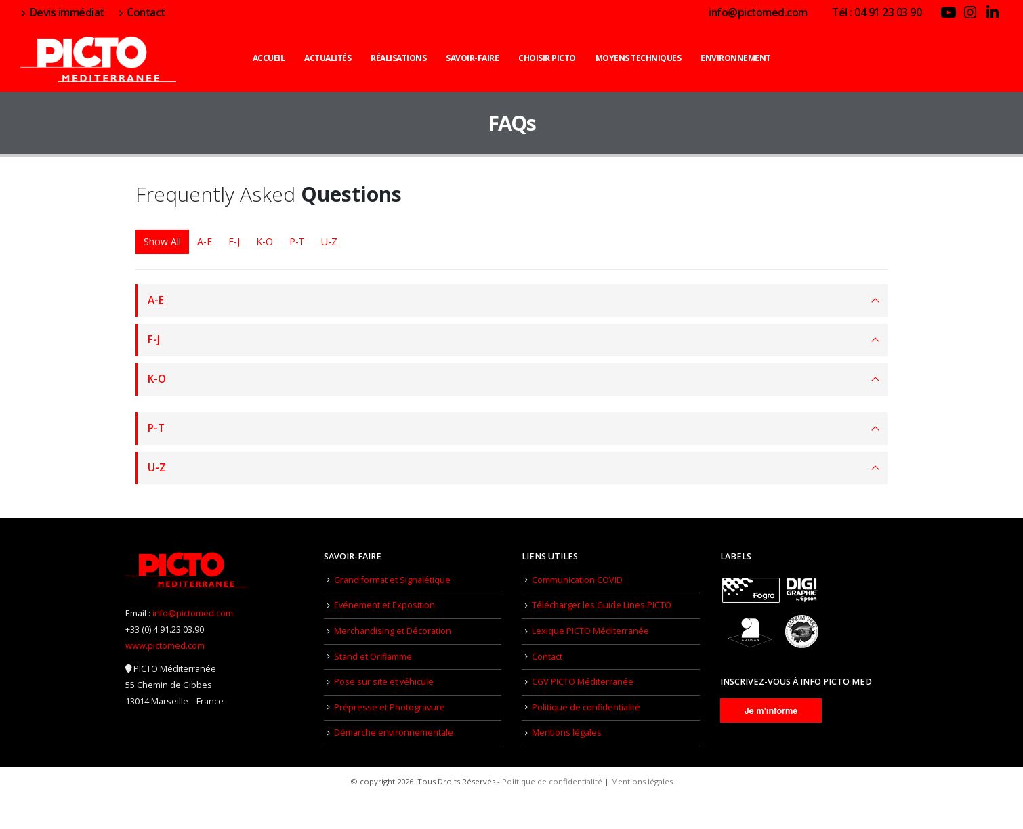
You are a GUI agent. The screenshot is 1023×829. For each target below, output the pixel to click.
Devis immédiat (62, 12)
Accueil (269, 58)
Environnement (736, 58)
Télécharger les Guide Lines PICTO (601, 605)
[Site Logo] (98, 58)
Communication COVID (577, 580)
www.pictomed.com (165, 646)
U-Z (329, 241)
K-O (264, 241)
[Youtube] (947, 12)
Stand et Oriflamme (373, 656)
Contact (141, 12)
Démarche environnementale (393, 732)
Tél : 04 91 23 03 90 (871, 12)
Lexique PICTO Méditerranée (590, 631)
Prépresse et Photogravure (389, 707)
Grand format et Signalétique (392, 580)
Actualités (327, 58)
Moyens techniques (639, 58)
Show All (162, 241)
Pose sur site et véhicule (384, 681)
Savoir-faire (472, 58)
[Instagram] (970, 12)
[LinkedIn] (992, 12)
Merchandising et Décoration (392, 631)
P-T (297, 241)
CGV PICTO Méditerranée (582, 681)
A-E (204, 241)
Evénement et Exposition (384, 605)
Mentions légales (567, 732)
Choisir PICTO (547, 58)
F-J (234, 241)
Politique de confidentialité (586, 707)
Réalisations (398, 58)
